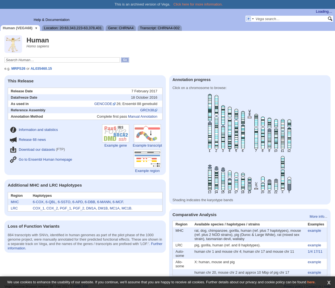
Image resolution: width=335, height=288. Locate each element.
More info (317, 216)
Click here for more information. (198, 4)
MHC (15, 202)
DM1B (103, 208)
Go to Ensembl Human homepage (41, 159)
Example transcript (147, 135)
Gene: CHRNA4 (120, 28)
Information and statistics (34, 130)
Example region (147, 161)
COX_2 (52, 208)
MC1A (115, 208)
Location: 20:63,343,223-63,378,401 (73, 28)
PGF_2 (78, 208)
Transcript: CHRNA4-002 (160, 28)
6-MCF (118, 202)
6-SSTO (64, 202)
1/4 (310, 251)
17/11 (318, 251)
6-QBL (51, 202)
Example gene (115, 135)
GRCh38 (147, 110)
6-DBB (90, 202)
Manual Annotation (142, 116)
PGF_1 (65, 208)
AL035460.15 (41, 68)
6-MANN (104, 202)
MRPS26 (18, 68)
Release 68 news (28, 140)
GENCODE (103, 104)
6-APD (77, 202)
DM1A (91, 208)
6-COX (38, 202)
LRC (14, 208)
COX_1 (38, 208)
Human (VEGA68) (18, 28)
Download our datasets (32, 149)
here (311, 282)
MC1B (126, 208)
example (314, 230)
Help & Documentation (52, 20)
